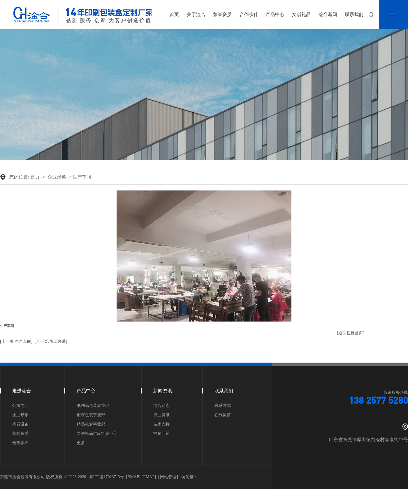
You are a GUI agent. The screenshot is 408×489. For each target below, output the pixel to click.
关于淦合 (196, 14)
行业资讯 (161, 415)
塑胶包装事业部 (91, 415)
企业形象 (57, 176)
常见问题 (161, 434)
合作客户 (20, 443)
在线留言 (222, 415)
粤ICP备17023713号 (106, 477)
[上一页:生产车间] (16, 341)
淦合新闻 (328, 14)
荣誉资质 (222, 14)
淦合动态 (161, 406)
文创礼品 (301, 14)
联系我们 (354, 14)
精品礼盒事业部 (91, 424)
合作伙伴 (249, 14)
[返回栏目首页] (350, 333)
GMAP (148, 477)
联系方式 (222, 406)
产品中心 (275, 14)
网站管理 (168, 477)
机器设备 (20, 424)
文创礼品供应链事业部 (97, 434)
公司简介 (20, 406)
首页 (174, 14)
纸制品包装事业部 (93, 406)
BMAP (133, 477)
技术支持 (161, 424)
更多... (82, 443)
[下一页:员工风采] (50, 341)
